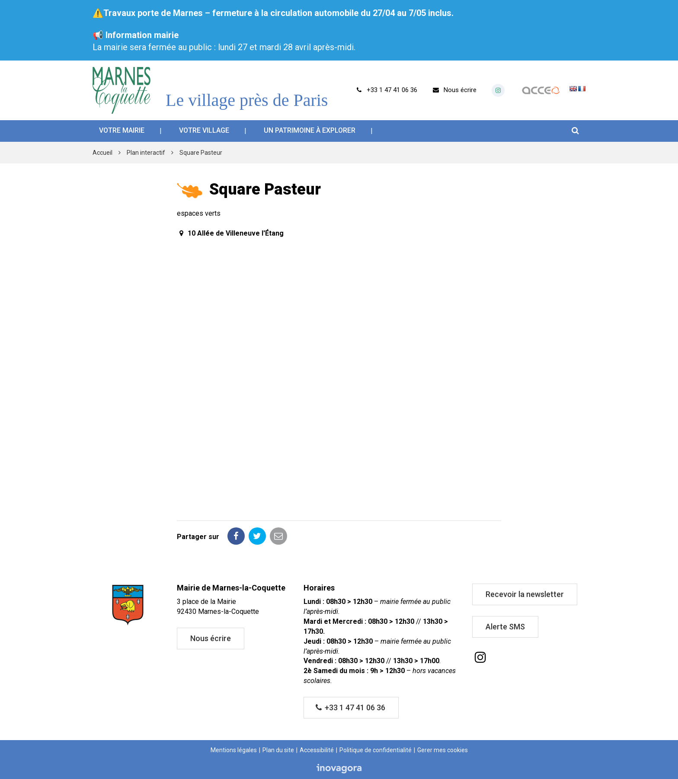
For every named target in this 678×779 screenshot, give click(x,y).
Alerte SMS (505, 626)
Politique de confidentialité (375, 750)
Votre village (204, 130)
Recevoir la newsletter (525, 594)
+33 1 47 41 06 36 (351, 707)
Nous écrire (210, 638)
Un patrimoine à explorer (309, 130)
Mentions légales (234, 750)
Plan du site (278, 750)
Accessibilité (317, 750)
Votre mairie (121, 130)
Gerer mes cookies (442, 750)
